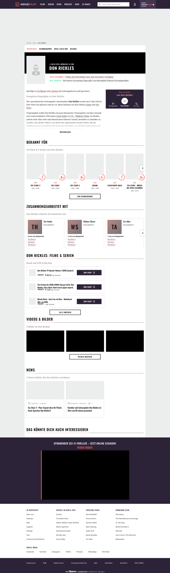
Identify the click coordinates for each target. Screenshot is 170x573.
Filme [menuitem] (42, 4)
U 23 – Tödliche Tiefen (79, 116)
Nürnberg (120, 514)
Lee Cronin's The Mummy (126, 535)
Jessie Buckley (91, 535)
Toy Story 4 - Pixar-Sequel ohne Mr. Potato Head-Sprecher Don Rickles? (45, 409)
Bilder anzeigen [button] (85, 356)
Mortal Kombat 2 (122, 527)
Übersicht (32, 49)
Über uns (30, 514)
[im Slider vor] (142, 168)
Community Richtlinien (35, 539)
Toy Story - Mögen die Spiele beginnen (135, 186)
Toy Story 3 (35, 185)
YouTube (42, 552)
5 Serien (54, 91)
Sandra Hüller (91, 522)
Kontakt (29, 531)
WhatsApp (92, 552)
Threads (79, 552)
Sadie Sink (90, 531)
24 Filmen (41, 91)
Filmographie (45, 49)
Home (28, 43)
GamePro (123, 563)
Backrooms (120, 539)
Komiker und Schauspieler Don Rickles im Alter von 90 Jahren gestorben (84, 409)
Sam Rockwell (91, 514)
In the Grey (120, 522)
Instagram (56, 552)
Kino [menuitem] (77, 4)
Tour (28, 535)
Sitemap (29, 518)
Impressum (31, 563)
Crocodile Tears (62, 518)
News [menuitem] (59, 4)
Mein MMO (139, 563)
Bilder (73, 49)
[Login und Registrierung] (135, 4)
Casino (88, 104)
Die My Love (61, 535)
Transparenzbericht (79, 563)
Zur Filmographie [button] (85, 196)
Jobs (95, 563)
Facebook (30, 552)
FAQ (28, 522)
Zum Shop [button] (89, 272)
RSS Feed (105, 552)
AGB (44, 563)
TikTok (68, 552)
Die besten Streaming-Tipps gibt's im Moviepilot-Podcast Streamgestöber (96, 80)
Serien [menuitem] (51, 4)
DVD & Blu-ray (61, 49)
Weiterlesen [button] (65, 132)
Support (29, 527)
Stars (34, 43)
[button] (113, 105)
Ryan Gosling (91, 527)
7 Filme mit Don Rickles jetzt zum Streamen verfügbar (89, 77)
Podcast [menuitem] (68, 4)
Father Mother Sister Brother (67, 522)
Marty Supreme (62, 527)
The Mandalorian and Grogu (127, 518)
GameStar (109, 563)
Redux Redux (85, 447)
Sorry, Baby (60, 539)
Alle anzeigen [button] (65, 312)
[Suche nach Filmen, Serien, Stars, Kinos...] (113, 4)
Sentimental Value (63, 531)
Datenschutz (59, 563)
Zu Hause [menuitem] (86, 4)
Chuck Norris (91, 518)
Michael (119, 531)
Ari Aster (89, 539)
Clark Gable (61, 116)
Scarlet (59, 514)
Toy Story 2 (75, 185)
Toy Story (55, 185)
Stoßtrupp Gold (114, 185)
